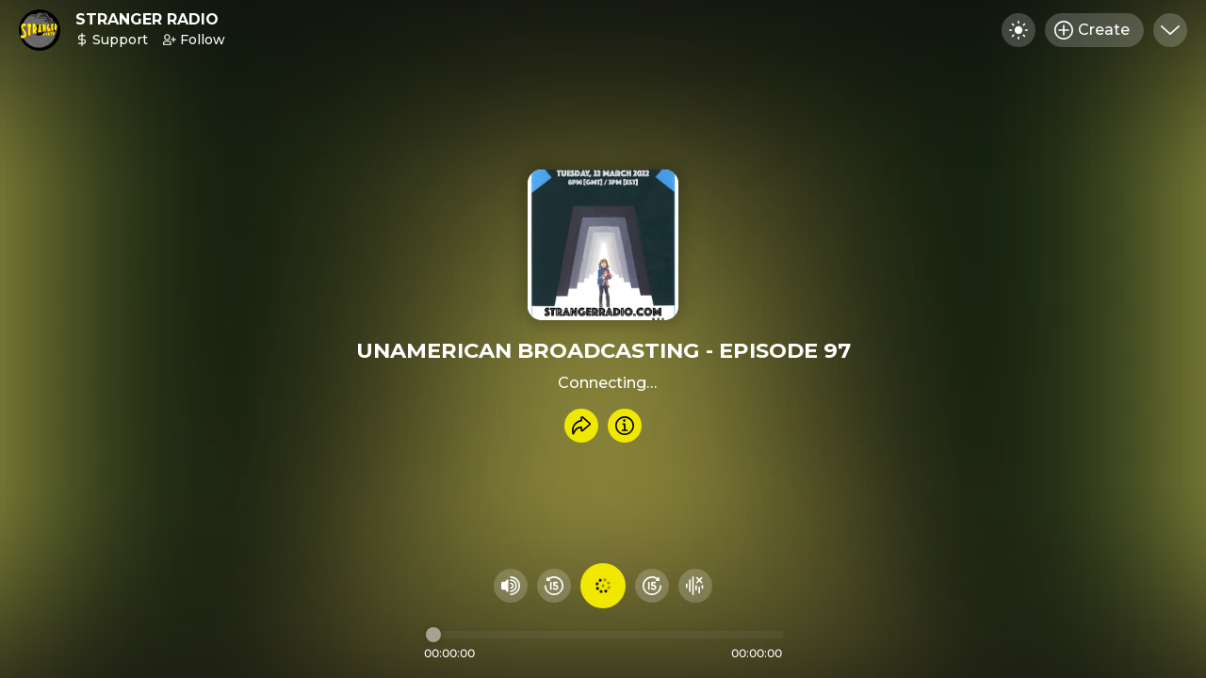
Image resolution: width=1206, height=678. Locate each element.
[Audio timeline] (605, 634)
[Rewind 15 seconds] (554, 586)
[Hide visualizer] (695, 586)
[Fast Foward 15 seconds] (652, 586)
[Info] (625, 426)
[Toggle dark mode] (1018, 30)
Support (111, 39)
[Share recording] (581, 426)
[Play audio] (603, 585)
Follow (194, 39)
